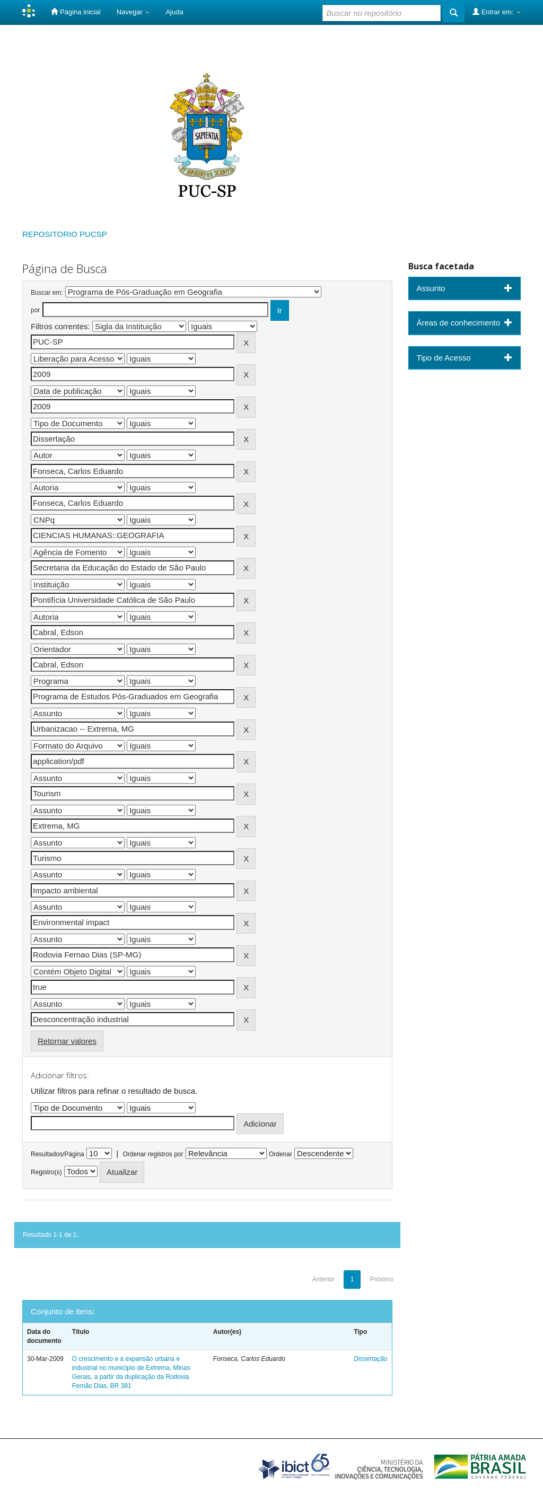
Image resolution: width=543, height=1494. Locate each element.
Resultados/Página (57, 1154)
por (35, 310)
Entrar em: (496, 11)
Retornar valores (67, 1040)
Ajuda (174, 12)
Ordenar (280, 1154)
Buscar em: (47, 292)
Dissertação (370, 1359)
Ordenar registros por (152, 1154)
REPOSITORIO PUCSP (64, 234)
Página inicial (75, 11)
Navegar (133, 12)
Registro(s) (46, 1172)
